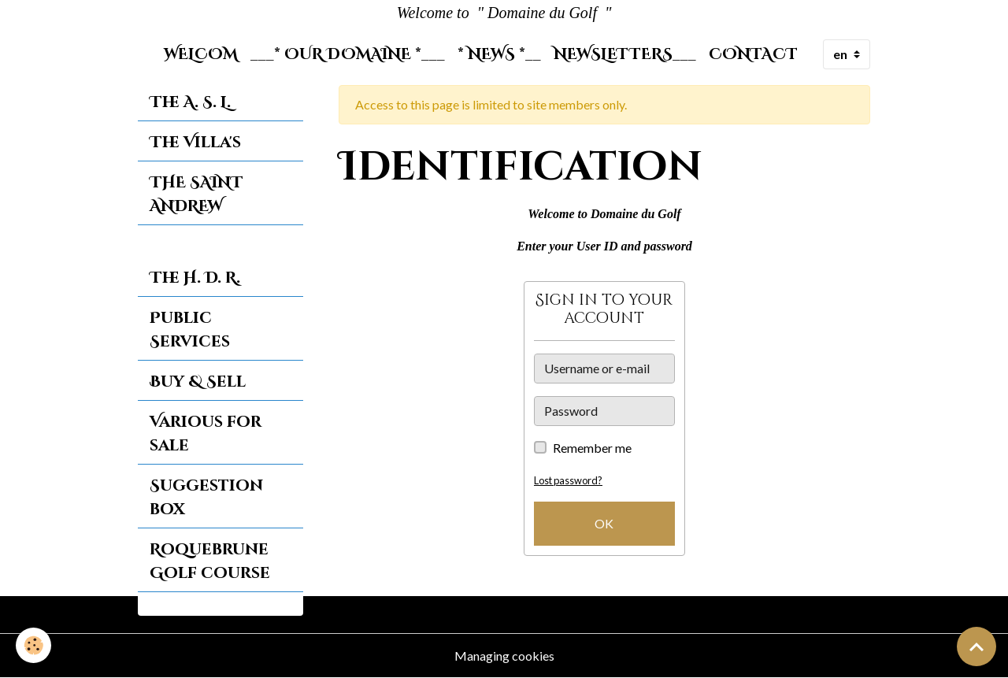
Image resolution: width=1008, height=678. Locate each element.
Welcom (201, 54)
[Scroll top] (976, 646)
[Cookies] (33, 645)
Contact (753, 54)
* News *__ (499, 54)
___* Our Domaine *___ (347, 54)
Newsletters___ (625, 54)
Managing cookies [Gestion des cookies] (504, 655)
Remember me (592, 447)
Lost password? (568, 480)
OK (604, 523)
